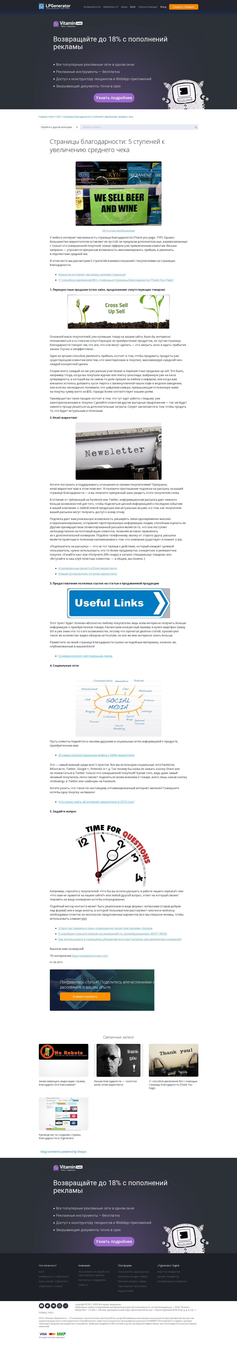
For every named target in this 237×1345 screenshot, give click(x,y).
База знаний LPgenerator (53, 1281)
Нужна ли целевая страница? (92, 274)
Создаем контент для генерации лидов (85, 656)
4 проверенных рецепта (87, 568)
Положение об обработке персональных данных (94, 1273)
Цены (124, 6)
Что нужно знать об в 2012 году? (96, 802)
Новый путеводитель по (87, 574)
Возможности (92, 6)
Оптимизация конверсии (171, 1281)
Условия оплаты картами (52, 1337)
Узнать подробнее (114, 97)
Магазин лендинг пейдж (132, 1281)
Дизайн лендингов (168, 1276)
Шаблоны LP (110, 6)
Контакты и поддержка (92, 1280)
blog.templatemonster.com (90, 956)
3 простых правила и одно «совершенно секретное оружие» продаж (105, 928)
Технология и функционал (133, 1271)
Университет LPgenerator (54, 1276)
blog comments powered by (63, 1152)
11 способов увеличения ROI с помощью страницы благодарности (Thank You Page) (115, 280)
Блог (41, 1271)
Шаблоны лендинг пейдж (133, 1276)
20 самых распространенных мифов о (96, 755)
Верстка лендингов (168, 1271)
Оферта (83, 1284)
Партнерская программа (132, 1286)
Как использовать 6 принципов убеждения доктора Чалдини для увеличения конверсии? (120, 939)
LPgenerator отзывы (51, 1286)
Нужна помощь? (148, 6)
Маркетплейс (126, 1290)
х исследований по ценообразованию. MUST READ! (132, 934)
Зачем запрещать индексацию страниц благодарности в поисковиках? (62, 1083)
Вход (163, 6)
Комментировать (85, 996)
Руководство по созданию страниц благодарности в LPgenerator (59, 1136)
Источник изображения (118, 230)
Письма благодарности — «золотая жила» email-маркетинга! (115, 1083)
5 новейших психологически (77, 934)
